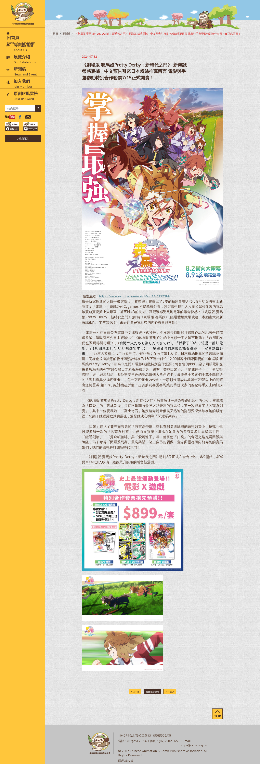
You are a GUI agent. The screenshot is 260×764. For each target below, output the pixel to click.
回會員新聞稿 (152, 691)
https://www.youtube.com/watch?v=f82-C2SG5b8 (134, 296)
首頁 (55, 33)
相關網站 (23, 139)
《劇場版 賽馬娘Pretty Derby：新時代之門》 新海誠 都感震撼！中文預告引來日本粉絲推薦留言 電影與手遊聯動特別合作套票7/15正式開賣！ (158, 33)
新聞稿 (66, 33)
